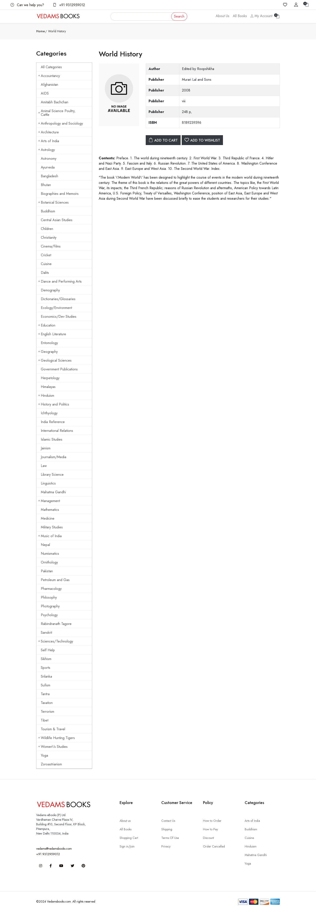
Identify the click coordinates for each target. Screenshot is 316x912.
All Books (240, 15)
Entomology (49, 342)
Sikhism (46, 658)
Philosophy (49, 597)
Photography (50, 606)
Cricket (46, 255)
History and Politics (53, 404)
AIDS (45, 93)
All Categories (51, 67)
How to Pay (210, 829)
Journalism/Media (53, 457)
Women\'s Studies (53, 746)
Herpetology (50, 378)
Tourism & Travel (53, 729)
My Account (261, 15)
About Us (222, 15)
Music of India (50, 536)
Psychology (49, 615)
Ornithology (49, 562)
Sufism (45, 685)
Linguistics (48, 483)
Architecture (48, 132)
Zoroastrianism (51, 764)
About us (125, 821)
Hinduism (46, 395)
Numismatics (50, 553)
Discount (208, 838)
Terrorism (47, 711)
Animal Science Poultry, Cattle (56, 112)
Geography (48, 351)
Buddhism (48, 211)
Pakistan (47, 571)
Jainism (45, 448)
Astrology (46, 149)
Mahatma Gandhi (53, 492)
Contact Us (168, 821)
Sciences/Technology (55, 641)
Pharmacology (51, 588)
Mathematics (50, 509)
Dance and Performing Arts (60, 281)
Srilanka (46, 676)
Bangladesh (49, 176)
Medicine (47, 518)
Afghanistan (49, 84)
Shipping (166, 829)
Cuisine (46, 263)
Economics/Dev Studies (58, 316)
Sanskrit (46, 632)
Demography (50, 290)
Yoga (44, 755)
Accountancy (49, 75)
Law (44, 465)
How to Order (212, 821)
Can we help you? (27, 4)
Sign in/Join (127, 846)
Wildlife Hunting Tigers (56, 737)
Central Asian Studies (56, 220)
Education (46, 325)
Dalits (45, 272)
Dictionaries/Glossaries (58, 299)
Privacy (166, 846)
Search (179, 16)
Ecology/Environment (56, 307)
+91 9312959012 (69, 4)
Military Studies (52, 527)
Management (49, 500)
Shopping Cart (129, 838)
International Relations (57, 430)
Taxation (47, 702)
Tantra (45, 694)
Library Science (52, 474)
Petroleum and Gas (55, 579)
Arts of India (48, 141)
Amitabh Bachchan (54, 102)
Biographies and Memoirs (60, 193)
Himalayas (48, 386)
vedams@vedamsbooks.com (54, 848)
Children (47, 228)
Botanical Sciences (53, 202)
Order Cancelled (214, 846)
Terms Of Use (170, 838)
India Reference (53, 421)
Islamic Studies (51, 439)
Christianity (48, 237)
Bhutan (46, 184)
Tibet (44, 720)
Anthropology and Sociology (60, 123)
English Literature (52, 334)
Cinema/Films (51, 246)
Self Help (48, 650)
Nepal (45, 544)
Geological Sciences (55, 360)
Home (40, 31)
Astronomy (48, 158)
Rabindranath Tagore (56, 623)
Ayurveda (48, 167)
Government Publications (59, 369)
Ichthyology (49, 413)
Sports (45, 667)
